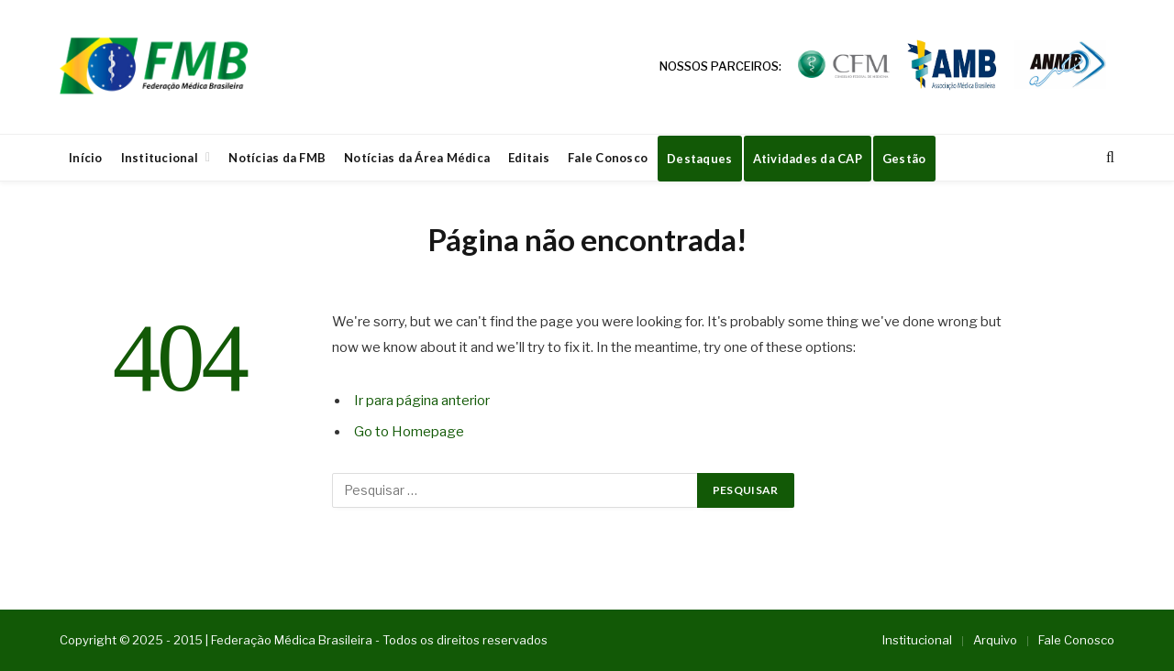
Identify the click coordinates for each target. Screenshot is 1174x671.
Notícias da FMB (277, 157)
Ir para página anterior (422, 400)
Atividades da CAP (807, 158)
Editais (528, 157)
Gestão (904, 158)
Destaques (699, 158)
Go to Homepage (409, 432)
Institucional (159, 157)
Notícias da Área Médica (417, 157)
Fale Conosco (608, 157)
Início (86, 157)
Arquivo (995, 639)
